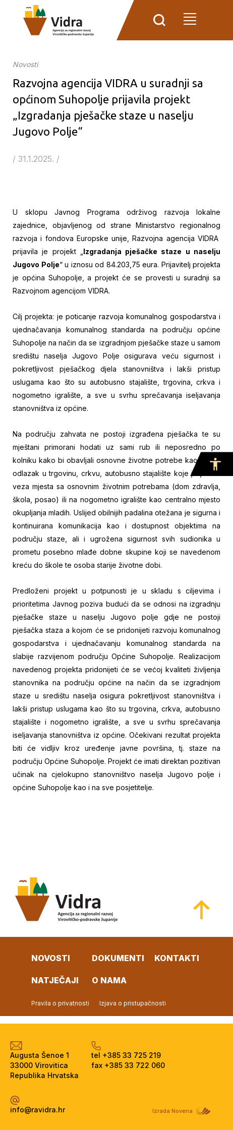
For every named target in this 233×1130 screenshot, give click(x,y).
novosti (50, 958)
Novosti (25, 64)
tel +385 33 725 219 (126, 1055)
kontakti (176, 958)
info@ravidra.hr (37, 1109)
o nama (109, 980)
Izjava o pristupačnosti (132, 1003)
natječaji (55, 980)
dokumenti (118, 958)
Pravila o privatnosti (60, 1003)
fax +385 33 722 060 (128, 1065)
